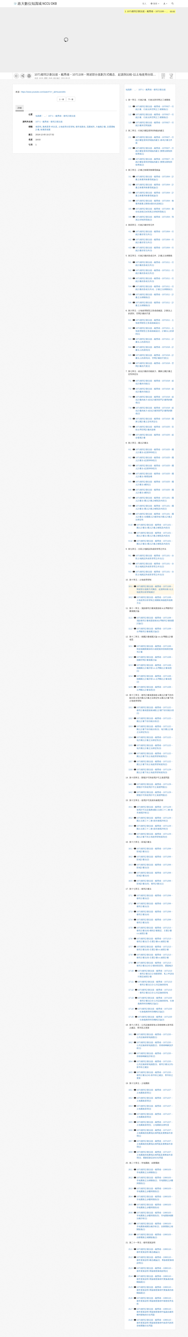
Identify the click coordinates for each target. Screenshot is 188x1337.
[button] (165, 3)
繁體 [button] (155, 3)
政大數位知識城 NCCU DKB (35, 3)
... (45, 116)
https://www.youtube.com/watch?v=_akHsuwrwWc (43, 92)
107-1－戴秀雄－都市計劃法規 (61, 116)
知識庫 (39, 116)
